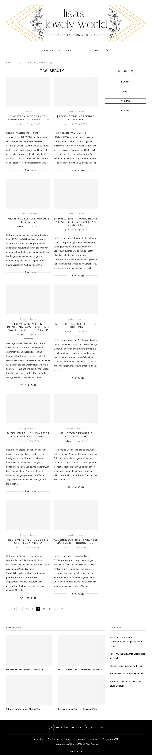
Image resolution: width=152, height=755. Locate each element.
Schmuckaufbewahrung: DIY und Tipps (23, 709)
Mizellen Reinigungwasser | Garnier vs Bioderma (28, 435)
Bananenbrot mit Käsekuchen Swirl (127, 673)
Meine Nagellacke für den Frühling (28, 220)
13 (62, 609)
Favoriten (33, 214)
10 (44, 609)
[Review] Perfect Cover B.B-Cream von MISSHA (28, 541)
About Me (38, 739)
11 (50, 609)
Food (58, 50)
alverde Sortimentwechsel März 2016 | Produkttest (76, 541)
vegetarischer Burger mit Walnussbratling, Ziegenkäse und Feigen (126, 641)
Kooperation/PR (110, 739)
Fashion (69, 50)
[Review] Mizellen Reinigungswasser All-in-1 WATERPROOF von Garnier (28, 327)
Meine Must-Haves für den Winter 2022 (24, 670)
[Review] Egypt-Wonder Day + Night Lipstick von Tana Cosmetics (75, 221)
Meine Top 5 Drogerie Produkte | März (75, 435)
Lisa (21, 124)
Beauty (47, 50)
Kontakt (94, 739)
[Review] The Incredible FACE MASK (75, 118)
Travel (96, 50)
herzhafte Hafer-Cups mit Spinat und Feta (77, 709)
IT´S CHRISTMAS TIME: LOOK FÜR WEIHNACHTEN (80, 670)
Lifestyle (83, 50)
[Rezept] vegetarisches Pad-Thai (126, 665)
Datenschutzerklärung (59, 739)
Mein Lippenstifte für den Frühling (75, 325)
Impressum (79, 739)
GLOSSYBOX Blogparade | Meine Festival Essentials (28, 118)
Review (81, 112)
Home (8, 62)
